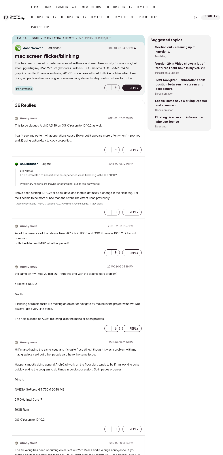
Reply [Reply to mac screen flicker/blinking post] (134, 88)
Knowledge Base (66, 7)
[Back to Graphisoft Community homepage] (15, 17)
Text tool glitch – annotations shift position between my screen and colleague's (180, 84)
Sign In (211, 16)
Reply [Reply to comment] (134, 150)
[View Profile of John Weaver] (33, 48)
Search (184, 17)
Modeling (161, 56)
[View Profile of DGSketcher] (29, 164)
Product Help (148, 17)
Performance (24, 88)
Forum (35, 7)
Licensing (161, 126)
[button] (108, 88)
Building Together (119, 7)
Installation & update (167, 72)
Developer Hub (146, 7)
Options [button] (139, 38)
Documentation (164, 93)
